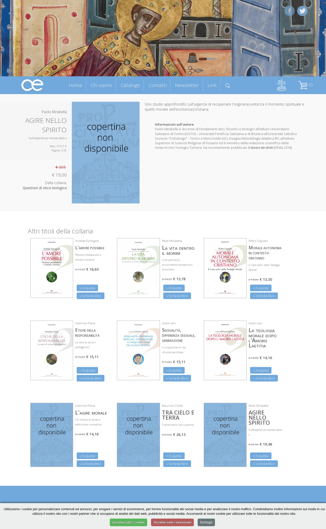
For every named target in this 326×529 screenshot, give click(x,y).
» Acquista (87, 288)
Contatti (158, 85)
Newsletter (187, 85)
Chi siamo (101, 85)
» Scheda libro (90, 295)
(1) (305, 84)
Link (212, 85)
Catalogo (130, 85)
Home (75, 85)
